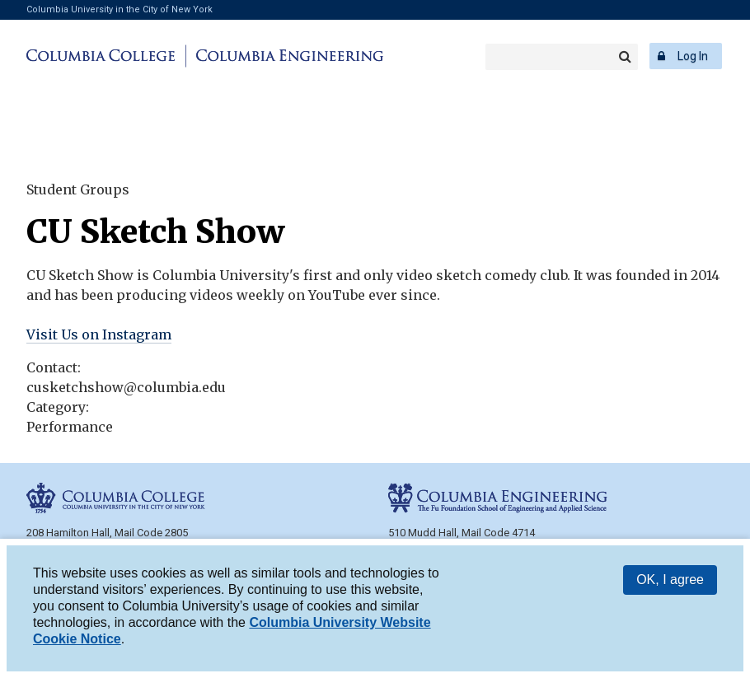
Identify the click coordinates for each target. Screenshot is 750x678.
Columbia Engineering (287, 56)
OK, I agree (670, 580)
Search (625, 57)
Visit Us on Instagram (98, 334)
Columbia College (103, 56)
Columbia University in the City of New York (119, 9)
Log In (692, 56)
